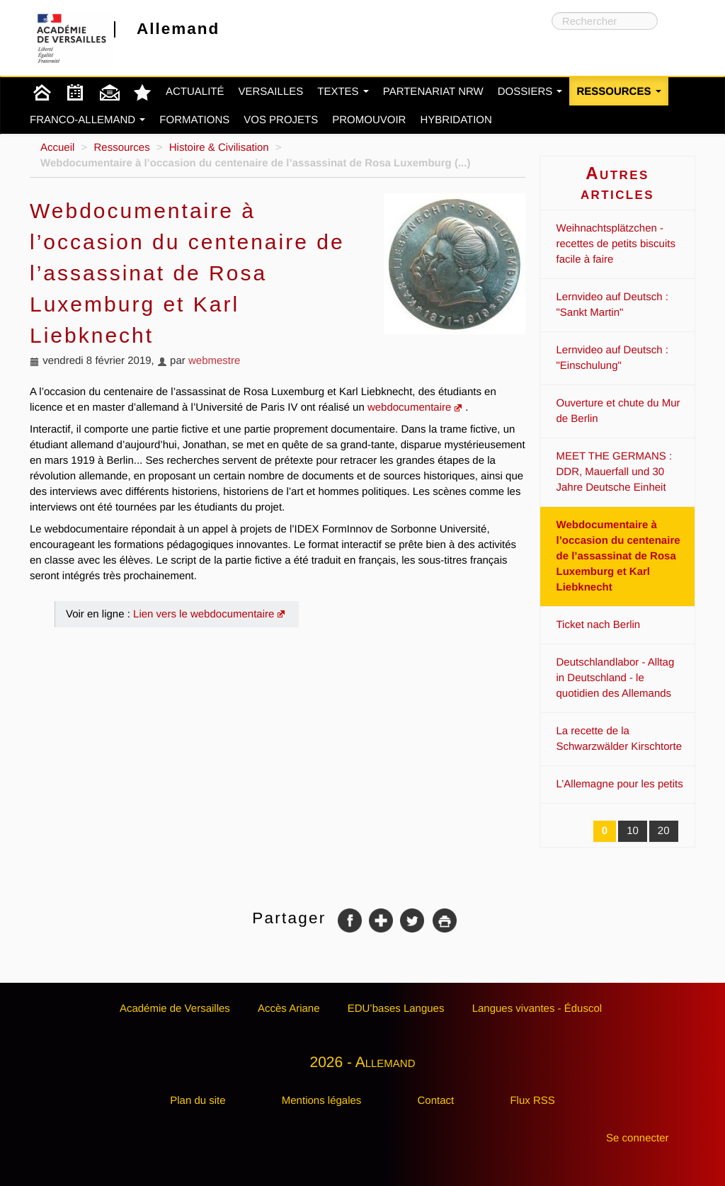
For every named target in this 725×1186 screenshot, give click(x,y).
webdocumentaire (409, 407)
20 (664, 831)
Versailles (271, 92)
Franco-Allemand (87, 120)
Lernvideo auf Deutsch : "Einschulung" (612, 358)
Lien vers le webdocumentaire (203, 614)
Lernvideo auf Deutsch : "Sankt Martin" (612, 305)
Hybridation (455, 120)
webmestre (214, 361)
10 (633, 831)
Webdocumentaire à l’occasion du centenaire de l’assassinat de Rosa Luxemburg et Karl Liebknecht (618, 556)
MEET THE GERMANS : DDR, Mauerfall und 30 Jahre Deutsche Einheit (614, 472)
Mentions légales (322, 1101)
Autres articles (617, 183)
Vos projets (281, 120)
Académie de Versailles (175, 1009)
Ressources (618, 92)
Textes (343, 92)
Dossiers (530, 92)
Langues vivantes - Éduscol (537, 1009)
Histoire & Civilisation (219, 148)
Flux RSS (532, 1101)
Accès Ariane (289, 1009)
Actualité (195, 92)
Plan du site (197, 1101)
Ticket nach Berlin (598, 625)
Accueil (57, 148)
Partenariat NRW (433, 92)
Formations (194, 120)
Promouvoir (369, 120)
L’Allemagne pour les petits (619, 784)
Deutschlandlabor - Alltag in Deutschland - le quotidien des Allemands (615, 678)
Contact (436, 1101)
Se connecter (637, 1138)
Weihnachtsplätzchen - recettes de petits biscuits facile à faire (615, 244)
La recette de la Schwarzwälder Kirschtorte (619, 739)
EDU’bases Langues (396, 1009)
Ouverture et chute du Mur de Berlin (618, 411)
